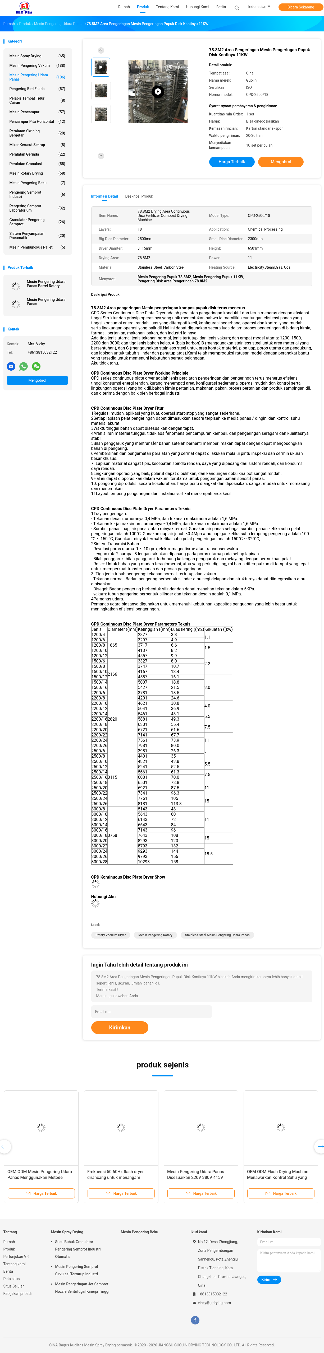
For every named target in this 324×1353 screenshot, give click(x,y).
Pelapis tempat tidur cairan (37, 100)
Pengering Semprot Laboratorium (37, 208)
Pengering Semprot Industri (37, 194)
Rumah (9, 1242)
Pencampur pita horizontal (37, 121)
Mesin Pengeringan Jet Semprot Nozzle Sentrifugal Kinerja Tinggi (82, 1288)
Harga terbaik (231, 161)
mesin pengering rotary (155, 935)
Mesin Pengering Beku (37, 182)
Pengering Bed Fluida (37, 88)
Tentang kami (14, 1264)
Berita (8, 1271)
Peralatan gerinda (37, 154)
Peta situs (11, 1279)
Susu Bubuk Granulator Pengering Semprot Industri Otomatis (78, 1249)
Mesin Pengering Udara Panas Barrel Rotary (46, 283)
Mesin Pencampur (37, 112)
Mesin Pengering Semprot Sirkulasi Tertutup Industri (76, 1270)
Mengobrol (37, 380)
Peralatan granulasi (37, 163)
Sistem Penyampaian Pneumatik (37, 235)
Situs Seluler (13, 1286)
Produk (9, 1249)
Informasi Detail (104, 196)
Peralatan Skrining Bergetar (37, 133)
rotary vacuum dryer (111, 935)
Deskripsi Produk (139, 196)
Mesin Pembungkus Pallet (37, 247)
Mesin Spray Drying (37, 56)
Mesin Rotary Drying (37, 173)
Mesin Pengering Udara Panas (37, 77)
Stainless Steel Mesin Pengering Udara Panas (217, 935)
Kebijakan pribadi (17, 1293)
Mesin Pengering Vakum (37, 65)
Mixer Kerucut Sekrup (37, 144)
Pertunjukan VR (16, 1256)
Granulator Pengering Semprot (37, 222)
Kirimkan (120, 1027)
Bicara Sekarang (301, 7)
